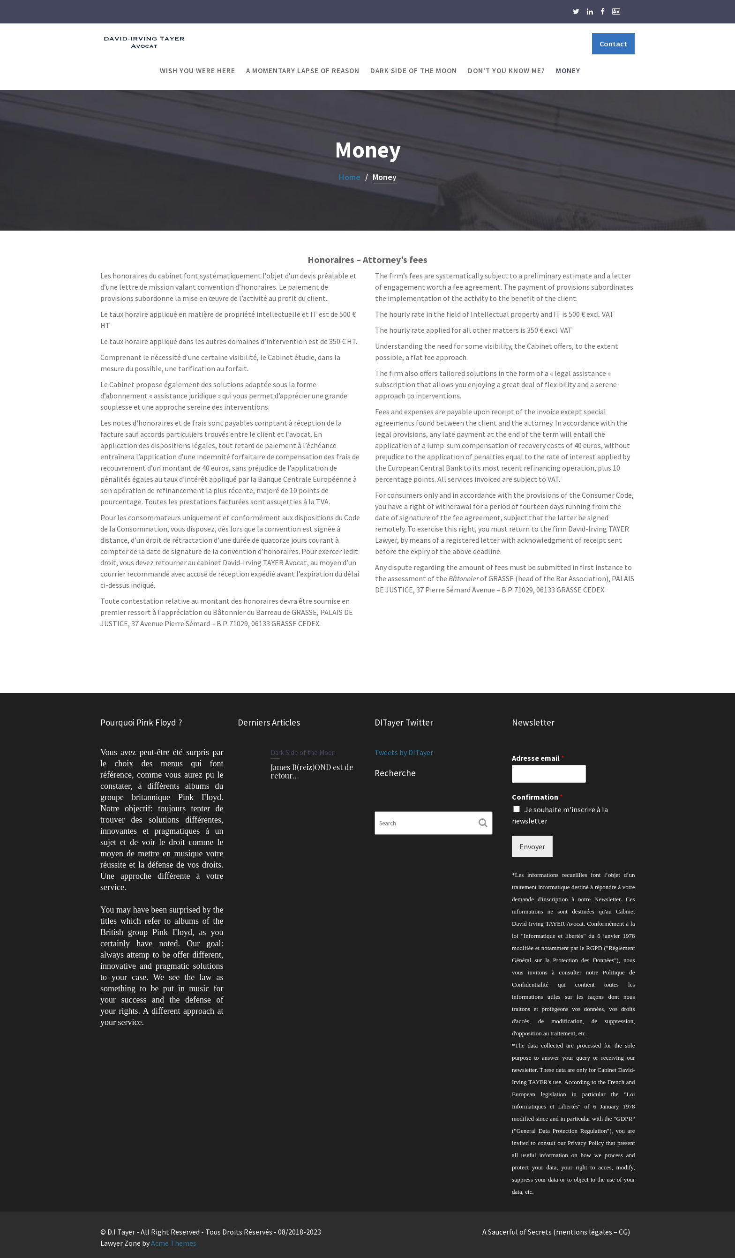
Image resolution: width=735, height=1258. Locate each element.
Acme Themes (173, 1243)
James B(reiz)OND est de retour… (311, 771)
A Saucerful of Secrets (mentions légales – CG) (556, 1231)
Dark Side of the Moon (413, 70)
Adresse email (538, 760)
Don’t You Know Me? (506, 70)
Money (568, 70)
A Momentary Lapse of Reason (303, 70)
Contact (613, 43)
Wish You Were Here (197, 70)
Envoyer (532, 848)
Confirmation (537, 799)
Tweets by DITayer (404, 752)
